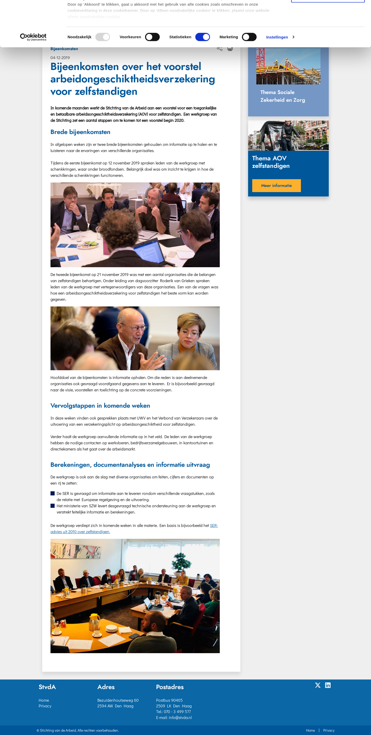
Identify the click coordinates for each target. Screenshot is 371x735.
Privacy (45, 705)
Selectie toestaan (328, 27)
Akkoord (328, 12)
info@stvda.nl (180, 717)
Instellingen (277, 82)
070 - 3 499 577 (177, 711)
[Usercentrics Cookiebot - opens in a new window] (33, 82)
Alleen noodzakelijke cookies (328, 41)
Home (44, 700)
